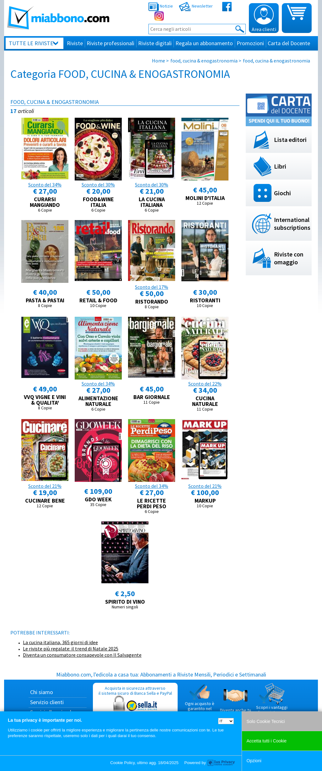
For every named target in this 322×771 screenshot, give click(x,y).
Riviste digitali (155, 43)
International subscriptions (292, 223)
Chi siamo (41, 692)
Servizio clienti (47, 702)
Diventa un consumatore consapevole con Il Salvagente (82, 655)
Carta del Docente (289, 43)
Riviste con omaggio (288, 258)
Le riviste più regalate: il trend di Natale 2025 (70, 648)
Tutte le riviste (31, 43)
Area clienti (264, 18)
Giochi (282, 193)
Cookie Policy (122, 762)
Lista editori (290, 139)
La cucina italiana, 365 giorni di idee (60, 642)
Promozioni (250, 43)
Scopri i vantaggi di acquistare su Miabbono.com (271, 701)
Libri (280, 166)
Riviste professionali (110, 43)
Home (158, 60)
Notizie (160, 6)
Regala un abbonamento (204, 43)
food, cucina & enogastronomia (204, 60)
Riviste (75, 43)
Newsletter (196, 6)
